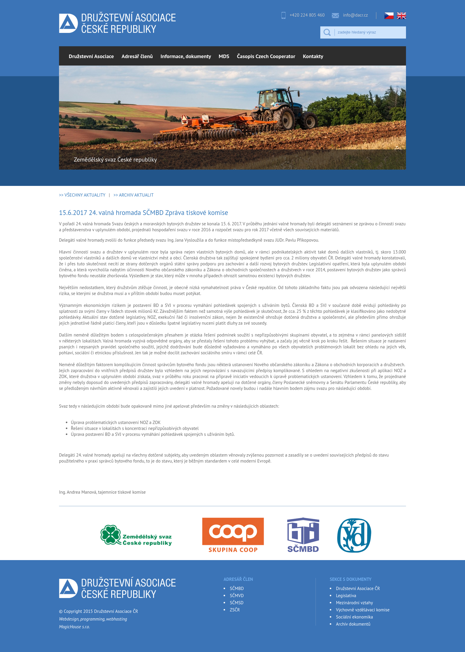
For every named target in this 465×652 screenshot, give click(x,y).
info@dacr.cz (355, 15)
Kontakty (313, 56)
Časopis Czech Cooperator (266, 56)
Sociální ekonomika (354, 617)
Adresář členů (137, 56)
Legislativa (346, 595)
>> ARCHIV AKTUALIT (134, 195)
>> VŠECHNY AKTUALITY (82, 195)
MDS (224, 56)
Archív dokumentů (353, 624)
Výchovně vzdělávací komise (363, 610)
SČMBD (237, 588)
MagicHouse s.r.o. (74, 626)
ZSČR (235, 610)
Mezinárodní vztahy (354, 602)
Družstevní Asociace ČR (358, 588)
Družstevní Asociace (91, 56)
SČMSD (236, 602)
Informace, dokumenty (185, 56)
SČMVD (237, 595)
